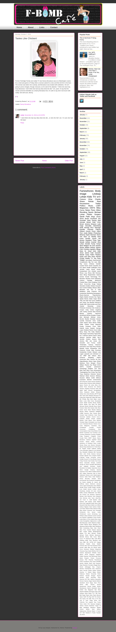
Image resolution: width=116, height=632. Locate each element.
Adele (94, 383)
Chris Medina (97, 420)
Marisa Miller (88, 526)
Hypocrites (97, 333)
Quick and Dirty (85, 256)
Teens (99, 235)
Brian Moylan (92, 409)
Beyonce (98, 313)
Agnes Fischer (84, 385)
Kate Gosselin (95, 253)
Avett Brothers (91, 394)
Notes (87, 210)
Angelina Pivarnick (90, 388)
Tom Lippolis (89, 602)
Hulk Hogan (83, 333)
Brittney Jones (96, 317)
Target (83, 595)
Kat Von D (91, 289)
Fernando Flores (96, 457)
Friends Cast (86, 461)
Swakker (90, 368)
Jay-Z (99, 337)
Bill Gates (98, 397)
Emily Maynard (96, 324)
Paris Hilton (96, 210)
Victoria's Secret (95, 374)
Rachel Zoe (88, 365)
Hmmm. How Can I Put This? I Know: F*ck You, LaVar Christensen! (94, 72)
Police (81, 561)
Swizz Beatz (88, 593)
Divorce (93, 445)
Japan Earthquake (88, 485)
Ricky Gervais (83, 570)
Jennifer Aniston (85, 339)
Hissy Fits (87, 332)
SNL (88, 579)
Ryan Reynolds (91, 577)
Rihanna (82, 235)
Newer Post (19, 161)
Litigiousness (93, 521)
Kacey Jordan (96, 269)
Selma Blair (84, 584)
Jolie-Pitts (98, 498)
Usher (85, 604)
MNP (85, 355)
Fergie (87, 457)
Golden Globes (90, 286)
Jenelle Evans (83, 487)
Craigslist (93, 436)
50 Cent (92, 246)
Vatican (82, 605)
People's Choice (89, 558)
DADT (90, 438)
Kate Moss (88, 505)
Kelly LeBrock (86, 508)
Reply (22, 123)
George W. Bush (84, 464)
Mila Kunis (93, 536)
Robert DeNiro (92, 570)
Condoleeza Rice (95, 429)
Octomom (86, 549)
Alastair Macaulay (86, 306)
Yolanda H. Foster (90, 612)
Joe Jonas (93, 341)
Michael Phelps (96, 533)
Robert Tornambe (91, 574)
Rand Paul (92, 563)
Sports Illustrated (92, 588)
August (82, 155)
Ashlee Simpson (96, 392)
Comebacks (83, 427)
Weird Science (90, 376)
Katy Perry (93, 346)
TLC (93, 593)
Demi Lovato (97, 443)
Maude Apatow (96, 529)
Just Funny (91, 343)
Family (82, 326)
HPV (81, 473)
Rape (81, 565)
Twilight (82, 260)
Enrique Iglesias (84, 455)
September (83, 128)
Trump (99, 602)
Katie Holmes (93, 507)
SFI (86, 579)
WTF (99, 197)
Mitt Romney (97, 273)
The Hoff (85, 300)
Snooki (87, 277)
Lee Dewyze (83, 517)
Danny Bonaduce (25, 104)
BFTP (96, 394)
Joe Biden (98, 492)
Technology (93, 277)
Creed (99, 436)
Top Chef (98, 372)
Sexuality (88, 226)
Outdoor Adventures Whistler (88, 552)
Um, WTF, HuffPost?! (92, 53)
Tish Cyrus (92, 300)
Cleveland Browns (88, 423)
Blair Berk (90, 399)
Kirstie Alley (90, 350)
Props (94, 561)
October (82, 125)
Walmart (82, 376)
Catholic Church (91, 417)
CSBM (81, 413)
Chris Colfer (97, 321)
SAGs (99, 365)
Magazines (84, 208)
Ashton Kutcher (90, 242)
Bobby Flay (87, 404)
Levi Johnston (94, 354)
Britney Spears (95, 247)
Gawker (92, 328)
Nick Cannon (91, 359)
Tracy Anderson (85, 374)
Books (87, 218)
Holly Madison (96, 332)
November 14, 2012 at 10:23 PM (35, 115)
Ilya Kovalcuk (90, 480)
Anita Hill (98, 388)
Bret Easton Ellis (92, 408)
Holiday (89, 288)
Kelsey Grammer (87, 510)
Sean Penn (97, 582)
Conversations (83, 431)
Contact (53, 27)
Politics (82, 206)
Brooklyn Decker (95, 319)
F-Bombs (82, 457)
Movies (82, 240)
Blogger (74, 628)
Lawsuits (86, 354)
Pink (86, 559)
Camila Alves (97, 413)
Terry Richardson (95, 370)
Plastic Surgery (94, 214)
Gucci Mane (88, 471)
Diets (81, 251)
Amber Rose (83, 386)
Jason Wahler (97, 485)
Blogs (93, 217)
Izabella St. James (92, 482)
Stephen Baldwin (84, 591)
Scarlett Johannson (94, 367)
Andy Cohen (90, 310)
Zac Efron (82, 614)
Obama (82, 231)
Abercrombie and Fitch (94, 304)
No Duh (98, 359)
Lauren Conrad (97, 515)
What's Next (90, 609)
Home (19, 27)
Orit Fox (98, 551)
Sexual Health (91, 586)
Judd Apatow (93, 499)
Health (88, 267)
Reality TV (89, 258)
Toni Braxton (90, 302)
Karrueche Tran (84, 346)
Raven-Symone (84, 295)
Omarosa (82, 551)
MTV (92, 227)
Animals (82, 222)
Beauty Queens (86, 313)
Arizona (90, 390)
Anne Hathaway (96, 278)
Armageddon (97, 390)
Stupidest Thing (90, 240)
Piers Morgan (90, 363)
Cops (89, 431)
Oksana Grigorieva (95, 549)
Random (98, 563)
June (81, 162)
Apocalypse (88, 260)
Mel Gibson (92, 355)
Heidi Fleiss (88, 476)
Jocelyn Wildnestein (88, 492)
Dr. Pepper (83, 448)
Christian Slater (84, 422)
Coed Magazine (85, 425)
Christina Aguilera (90, 249)
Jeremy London (92, 489)
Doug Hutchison (87, 446)
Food (94, 326)
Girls (94, 251)
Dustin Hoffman (91, 448)
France (99, 459)
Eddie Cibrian (84, 324)
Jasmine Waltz (91, 337)
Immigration (97, 480)
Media (90, 531)
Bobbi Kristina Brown (90, 402)
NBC (84, 542)
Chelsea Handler (95, 264)
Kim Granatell (97, 510)
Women (89, 379)
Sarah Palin (85, 217)
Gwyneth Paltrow (94, 229)
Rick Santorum (96, 568)
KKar (90, 199)
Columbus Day (96, 425)
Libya (99, 519)
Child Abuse (88, 420)
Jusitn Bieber (97, 501)
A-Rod (83, 381)
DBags (98, 249)
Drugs (94, 284)
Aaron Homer (91, 381)
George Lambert (96, 462)
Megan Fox (83, 533)
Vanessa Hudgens (95, 604)
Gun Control (83, 288)
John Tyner (91, 498)
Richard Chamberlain (85, 568)
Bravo (95, 406)
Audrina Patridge (86, 280)
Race (93, 256)
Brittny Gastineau (90, 411)
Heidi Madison (96, 476)
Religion (86, 246)
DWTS (92, 208)
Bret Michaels (84, 317)
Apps (85, 390)
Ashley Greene (87, 311)
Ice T (81, 335)
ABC (85, 304)
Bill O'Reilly (83, 399)
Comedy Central (95, 427)
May (81, 166)
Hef (99, 238)
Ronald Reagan (90, 575)
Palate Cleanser (84, 556)
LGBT (98, 206)
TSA (95, 368)
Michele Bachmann (95, 535)
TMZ (81, 300)
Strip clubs (98, 591)
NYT (95, 542)
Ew (100, 265)
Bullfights (98, 411)
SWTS (82, 367)
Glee (99, 251)
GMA (99, 326)
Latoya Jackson (88, 515)
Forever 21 (87, 459)
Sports (90, 212)
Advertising (97, 226)
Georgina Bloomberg (95, 464)
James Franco (92, 335)
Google (86, 469)
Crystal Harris (84, 265)
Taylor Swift (83, 597)
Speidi (81, 299)
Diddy (99, 322)
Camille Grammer (85, 321)
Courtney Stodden (96, 434)
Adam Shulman (88, 383)
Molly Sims (88, 540)
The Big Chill (90, 597)
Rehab (90, 201)
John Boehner (88, 496)
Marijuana (82, 526)
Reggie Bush (97, 565)
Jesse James (84, 253)
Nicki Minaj (83, 275)
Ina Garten (83, 482)
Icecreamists (83, 480)
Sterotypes (92, 591)
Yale (83, 612)
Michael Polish (84, 535)
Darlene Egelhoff (91, 439)
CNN (81, 249)
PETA (86, 554)
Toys (95, 602)
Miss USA (94, 538)
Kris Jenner (91, 512)
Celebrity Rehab (85, 418)
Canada (82, 415)
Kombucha (82, 512)
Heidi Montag (84, 227)
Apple (81, 390)
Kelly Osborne (94, 508)
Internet (85, 335)
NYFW (91, 542)
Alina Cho (98, 385)
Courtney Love (97, 432)
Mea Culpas (83, 531)
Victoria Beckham (89, 605)
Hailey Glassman (87, 473)
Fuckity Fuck (94, 461)
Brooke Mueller (84, 319)
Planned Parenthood (95, 559)
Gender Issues (90, 238)
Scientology (83, 368)
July (81, 159)
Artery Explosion (85, 392)
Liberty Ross (94, 519)
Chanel (93, 418)
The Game (83, 598)
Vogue (97, 605)
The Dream (97, 597)
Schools (91, 297)
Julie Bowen (88, 501)
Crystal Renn (83, 438)
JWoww (94, 288)
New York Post (89, 545)
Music (90, 206)
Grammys (82, 471)
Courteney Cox (88, 432)
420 (81, 381)
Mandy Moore (88, 524)
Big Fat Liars (92, 262)
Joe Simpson (91, 494)
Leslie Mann (83, 519)
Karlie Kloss (94, 503)
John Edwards (97, 496)
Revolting (83, 212)
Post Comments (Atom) (48, 167)
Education (85, 450)
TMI (96, 593)
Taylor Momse (97, 595)
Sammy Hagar (88, 581)
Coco (99, 423)
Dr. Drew (88, 251)
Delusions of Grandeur (86, 443)
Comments (82, 429)
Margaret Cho (97, 524)
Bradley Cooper (96, 315)
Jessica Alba (96, 339)
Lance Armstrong (92, 514)
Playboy (98, 255)
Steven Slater (88, 299)
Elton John (83, 454)
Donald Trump (90, 244)
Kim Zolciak (92, 271)
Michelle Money (84, 536)
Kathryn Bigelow (84, 507)
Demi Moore (92, 322)
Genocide (87, 462)
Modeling (91, 357)
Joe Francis (83, 494)
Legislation (90, 517)
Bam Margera (90, 395)
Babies (87, 247)
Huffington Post (96, 267)
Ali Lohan (91, 385)
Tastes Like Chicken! (26, 38)
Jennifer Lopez (85, 269)
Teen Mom (86, 370)
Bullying (94, 282)
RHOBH (98, 561)
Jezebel (88, 491)
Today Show (93, 600)
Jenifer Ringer (92, 487)
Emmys (99, 454)
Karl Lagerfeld (87, 503)
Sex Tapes (97, 297)
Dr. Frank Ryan (96, 446)
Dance (94, 438)
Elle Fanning (97, 452)
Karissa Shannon (95, 345)
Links (41, 27)
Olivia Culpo (92, 361)
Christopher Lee (92, 422)
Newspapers (97, 293)
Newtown (95, 545)
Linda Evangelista (84, 521)
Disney (81, 445)
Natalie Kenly (90, 544)
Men (89, 533)
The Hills (88, 598)
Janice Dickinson (90, 484)
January (82, 115)
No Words (94, 547)
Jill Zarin (93, 491)
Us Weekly (92, 236)
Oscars (88, 231)
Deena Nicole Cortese (93, 441)
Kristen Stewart (92, 352)
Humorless (90, 333)
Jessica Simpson (90, 224)
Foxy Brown (93, 459)
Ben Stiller (92, 397)
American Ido (92, 386)
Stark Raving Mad (94, 220)
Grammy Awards (95, 469)
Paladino (98, 554)
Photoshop (97, 233)
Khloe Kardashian (91, 348)
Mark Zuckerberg (84, 528)
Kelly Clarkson (92, 291)
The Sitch (83, 236)
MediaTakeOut (97, 531)
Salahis (86, 297)
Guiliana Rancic (96, 471)
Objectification (84, 361)
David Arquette (93, 265)
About (30, 27)
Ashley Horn (83, 394)
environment (97, 379)
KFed (81, 503)
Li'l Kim (88, 519)
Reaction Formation (88, 565)
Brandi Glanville (89, 406)
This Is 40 (95, 598)
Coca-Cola (87, 284)
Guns (95, 330)
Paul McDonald (93, 556)
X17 (81, 612)
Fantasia (88, 326)
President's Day (88, 561)
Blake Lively (83, 401)
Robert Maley (92, 572)
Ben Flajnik (86, 397)
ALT (87, 381)
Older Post (69, 161)
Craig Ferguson (84, 436)
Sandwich (82, 582)
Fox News (83, 267)
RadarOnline (92, 275)
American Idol (90, 308)
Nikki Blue (87, 547)
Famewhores (86, 191)
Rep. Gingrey (96, 567)
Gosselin (98, 286)
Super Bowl (97, 299)
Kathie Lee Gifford (96, 505)
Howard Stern (96, 478)
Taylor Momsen (91, 235)
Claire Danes (84, 322)
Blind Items (91, 401)
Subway (82, 593)
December (83, 118)
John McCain (83, 498)
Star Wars (97, 589)
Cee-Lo (99, 417)
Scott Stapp (89, 582)
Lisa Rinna (88, 273)
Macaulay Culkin (86, 522)
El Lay (94, 450)
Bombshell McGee (85, 315)
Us (16, 96)
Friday (81, 461)
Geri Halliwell (84, 466)
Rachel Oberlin (84, 563)
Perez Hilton (96, 231)
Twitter (98, 204)
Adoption (98, 383)
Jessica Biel (84, 341)
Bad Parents (97, 311)
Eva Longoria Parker (95, 455)
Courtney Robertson (85, 434)
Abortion (87, 278)
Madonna (94, 522)
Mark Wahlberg (97, 526)
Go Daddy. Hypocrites (91, 468)
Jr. (87, 499)
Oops (86, 551)
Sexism (92, 584)
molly (22, 115)
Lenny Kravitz (97, 517)
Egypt (90, 450)
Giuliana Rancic (88, 330)
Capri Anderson (89, 415)
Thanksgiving (84, 372)
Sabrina (92, 579)
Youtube (98, 612)
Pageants (91, 554)
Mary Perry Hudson (85, 529)
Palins (92, 255)
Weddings (86, 607)
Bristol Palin (91, 222)
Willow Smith (90, 378)
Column (83, 199)
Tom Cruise (91, 372)
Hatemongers (97, 475)
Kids (89, 196)
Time (87, 600)
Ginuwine (92, 466)
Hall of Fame (97, 473)
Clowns (95, 423)
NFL (88, 542)
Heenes (82, 476)
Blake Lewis (97, 399)
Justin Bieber (88, 233)
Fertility (82, 459)
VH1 (88, 604)
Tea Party (97, 258)
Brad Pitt (94, 404)
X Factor (98, 611)
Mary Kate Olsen (95, 528)
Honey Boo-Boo (85, 478)
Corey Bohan (94, 431)
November (83, 121)
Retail (94, 365)
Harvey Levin (89, 475)
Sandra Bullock (97, 581)
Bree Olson (88, 282)
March (82, 132)
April (81, 169)
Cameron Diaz (88, 413)
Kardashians (83, 271)
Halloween (82, 475)
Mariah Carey (84, 255)
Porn (81, 233)
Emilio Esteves (91, 454)
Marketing (90, 293)
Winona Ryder (91, 611)
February (83, 135)
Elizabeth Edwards (88, 452)
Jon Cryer (83, 499)
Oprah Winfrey (92, 551)
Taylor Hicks (89, 595)
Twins (81, 604)
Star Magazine (89, 589)
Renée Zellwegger (85, 567)
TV (94, 196)
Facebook (93, 218)
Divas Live (87, 445)
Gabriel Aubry (84, 328)
